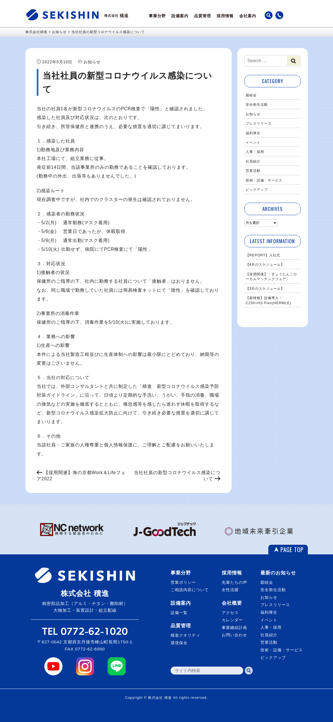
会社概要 (232, 603)
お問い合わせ (234, 635)
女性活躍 (230, 589)
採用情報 (225, 16)
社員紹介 (253, 161)
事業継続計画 (234, 627)
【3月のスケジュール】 (265, 289)
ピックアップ (257, 190)
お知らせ (253, 114)
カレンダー (232, 620)
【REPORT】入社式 (263, 255)
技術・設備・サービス (264, 180)
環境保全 (179, 643)
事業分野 (157, 16)
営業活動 (253, 171)
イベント (253, 142)
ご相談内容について (190, 589)
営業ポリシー (183, 582)
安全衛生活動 (257, 105)
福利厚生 (253, 133)
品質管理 (202, 16)
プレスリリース (258, 124)
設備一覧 (179, 612)
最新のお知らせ (278, 573)
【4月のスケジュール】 (265, 265)
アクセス (230, 612)
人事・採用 (255, 152)
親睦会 (251, 95)
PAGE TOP (292, 549)
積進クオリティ (185, 635)
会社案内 (247, 16)
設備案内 (179, 16)
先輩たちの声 (234, 582)
